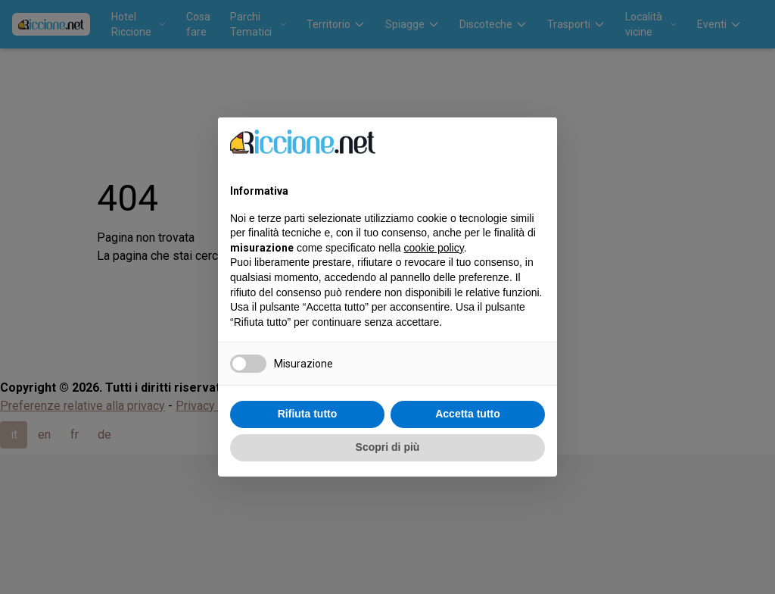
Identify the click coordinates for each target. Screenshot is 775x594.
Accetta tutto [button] (467, 414)
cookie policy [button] (434, 248)
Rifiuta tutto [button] (308, 414)
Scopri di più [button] (388, 447)
